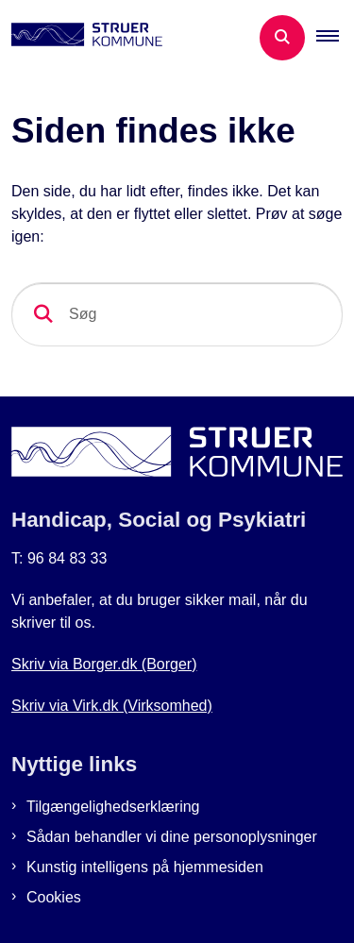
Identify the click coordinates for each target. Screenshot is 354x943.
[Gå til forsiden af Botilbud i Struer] (81, 38)
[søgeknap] (43, 314)
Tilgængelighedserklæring (113, 807)
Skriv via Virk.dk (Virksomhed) (111, 706)
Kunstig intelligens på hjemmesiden (144, 867)
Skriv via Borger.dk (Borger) (104, 664)
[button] (335, 38)
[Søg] (177, 314)
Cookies (53, 897)
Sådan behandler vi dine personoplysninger (171, 837)
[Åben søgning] (282, 37)
